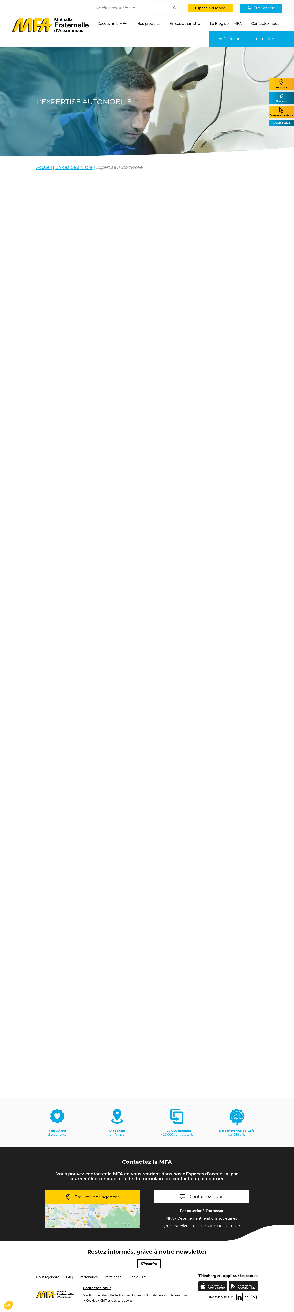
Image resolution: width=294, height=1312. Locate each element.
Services (281, 98)
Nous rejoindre (47, 1277)
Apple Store (216, 1287)
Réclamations (178, 1295)
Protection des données (126, 1295)
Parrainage (112, 1277)
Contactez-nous (265, 23)
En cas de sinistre (185, 23)
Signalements (155, 1295)
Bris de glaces (281, 122)
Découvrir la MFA (112, 23)
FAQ (69, 1277)
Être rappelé (264, 8)
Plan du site (137, 1277)
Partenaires (89, 1277)
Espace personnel (210, 8)
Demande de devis (281, 112)
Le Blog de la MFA (226, 23)
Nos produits (148, 23)
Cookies (91, 1300)
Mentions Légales (95, 1295)
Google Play (247, 1286)
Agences (281, 84)
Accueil (44, 167)
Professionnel (229, 39)
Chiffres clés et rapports (116, 1300)
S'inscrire (149, 1264)
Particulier (265, 39)
